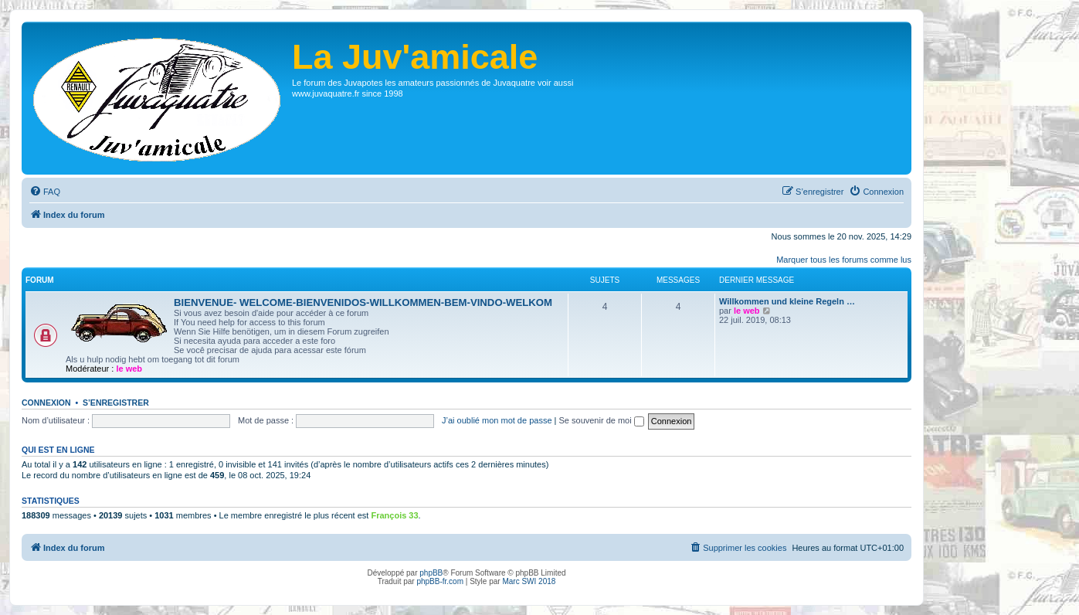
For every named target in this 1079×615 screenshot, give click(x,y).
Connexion (46, 402)
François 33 (394, 515)
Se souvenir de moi (601, 420)
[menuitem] (44, 191)
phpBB (431, 573)
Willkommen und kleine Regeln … (787, 301)
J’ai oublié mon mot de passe (496, 420)
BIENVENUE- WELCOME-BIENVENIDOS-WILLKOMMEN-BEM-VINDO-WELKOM (363, 302)
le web (129, 368)
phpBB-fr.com (439, 581)
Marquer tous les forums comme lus (843, 259)
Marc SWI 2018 (528, 581)
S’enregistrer (116, 402)
